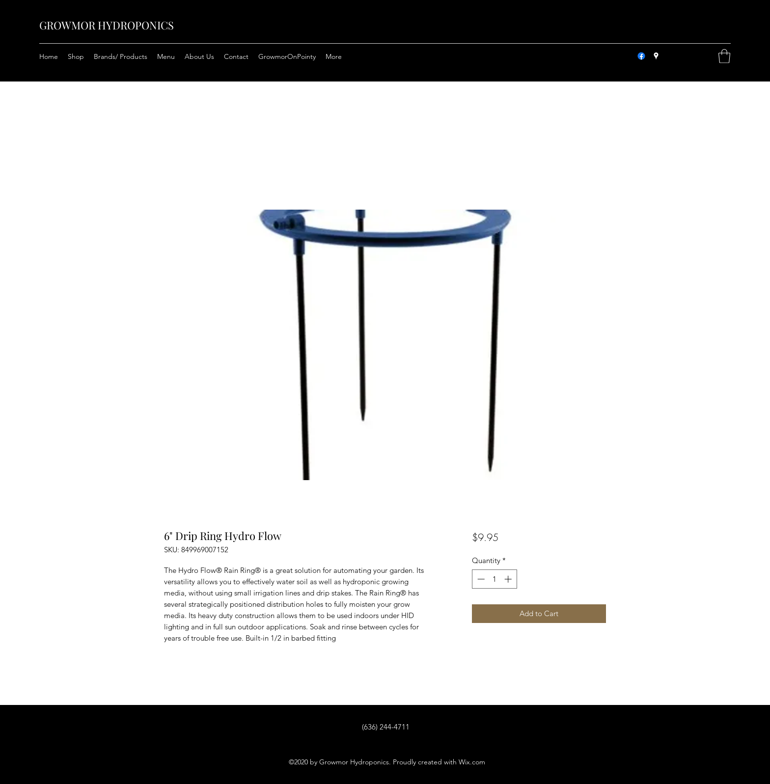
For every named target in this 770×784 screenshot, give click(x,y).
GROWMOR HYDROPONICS (106, 25)
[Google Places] (656, 56)
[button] (724, 56)
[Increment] (509, 579)
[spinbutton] (494, 579)
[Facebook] (641, 56)
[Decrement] (480, 579)
